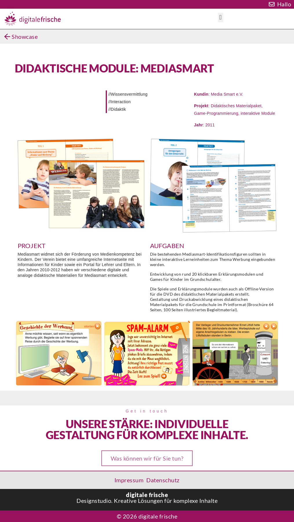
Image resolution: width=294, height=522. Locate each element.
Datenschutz (163, 480)
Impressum (129, 480)
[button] (220, 17)
